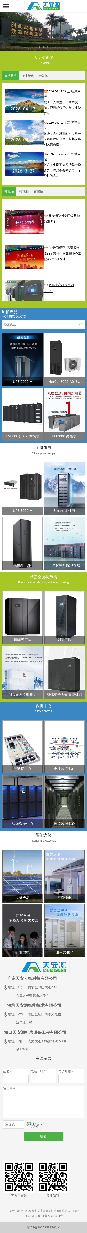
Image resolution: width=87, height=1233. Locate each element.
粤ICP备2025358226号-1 (43, 1227)
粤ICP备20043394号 (50, 1216)
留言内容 (9, 1088)
